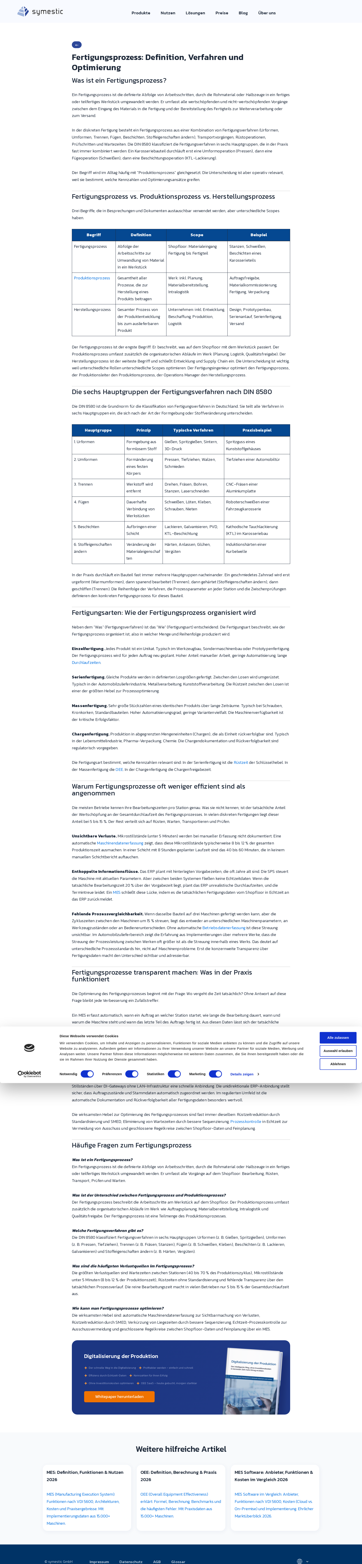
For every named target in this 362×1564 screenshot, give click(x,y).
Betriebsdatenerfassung (223, 928)
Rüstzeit (241, 762)
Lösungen (195, 12)
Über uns (262, 12)
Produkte (146, 12)
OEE (119, 769)
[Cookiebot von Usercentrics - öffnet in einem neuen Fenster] (29, 839)
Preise (219, 12)
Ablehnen (324, 829)
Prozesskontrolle (245, 1121)
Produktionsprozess (92, 278)
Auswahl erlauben (324, 816)
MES (117, 892)
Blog (240, 12)
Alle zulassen (324, 802)
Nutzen (170, 12)
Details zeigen (241, 839)
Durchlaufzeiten (86, 662)
